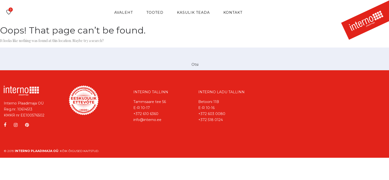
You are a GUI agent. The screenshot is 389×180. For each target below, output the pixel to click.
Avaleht (123, 12)
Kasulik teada (193, 12)
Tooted (154, 12)
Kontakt (232, 12)
